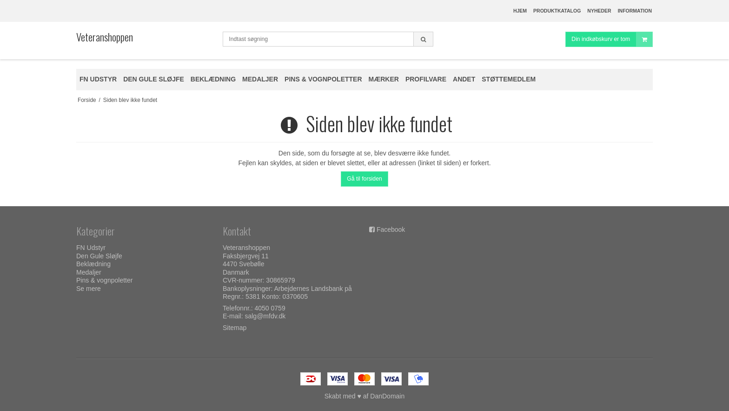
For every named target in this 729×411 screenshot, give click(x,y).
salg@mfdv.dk (265, 316)
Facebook (391, 229)
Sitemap (234, 327)
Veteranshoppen (104, 36)
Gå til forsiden (364, 178)
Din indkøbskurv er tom (611, 39)
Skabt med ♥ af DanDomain (365, 396)
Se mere (88, 288)
